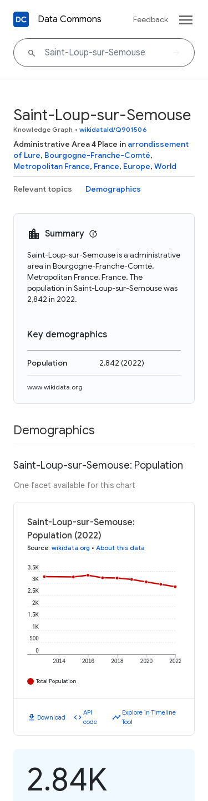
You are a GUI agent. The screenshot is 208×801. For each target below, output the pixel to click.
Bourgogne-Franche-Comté (97, 155)
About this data (120, 548)
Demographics (113, 189)
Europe (136, 166)
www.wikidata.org (55, 387)
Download (51, 717)
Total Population (56, 681)
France (106, 166)
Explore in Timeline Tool (149, 717)
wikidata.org (71, 548)
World (165, 166)
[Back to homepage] (21, 19)
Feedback (150, 19)
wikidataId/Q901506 (113, 129)
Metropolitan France (51, 166)
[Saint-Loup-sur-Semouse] (104, 52)
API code (90, 717)
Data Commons (70, 19)
